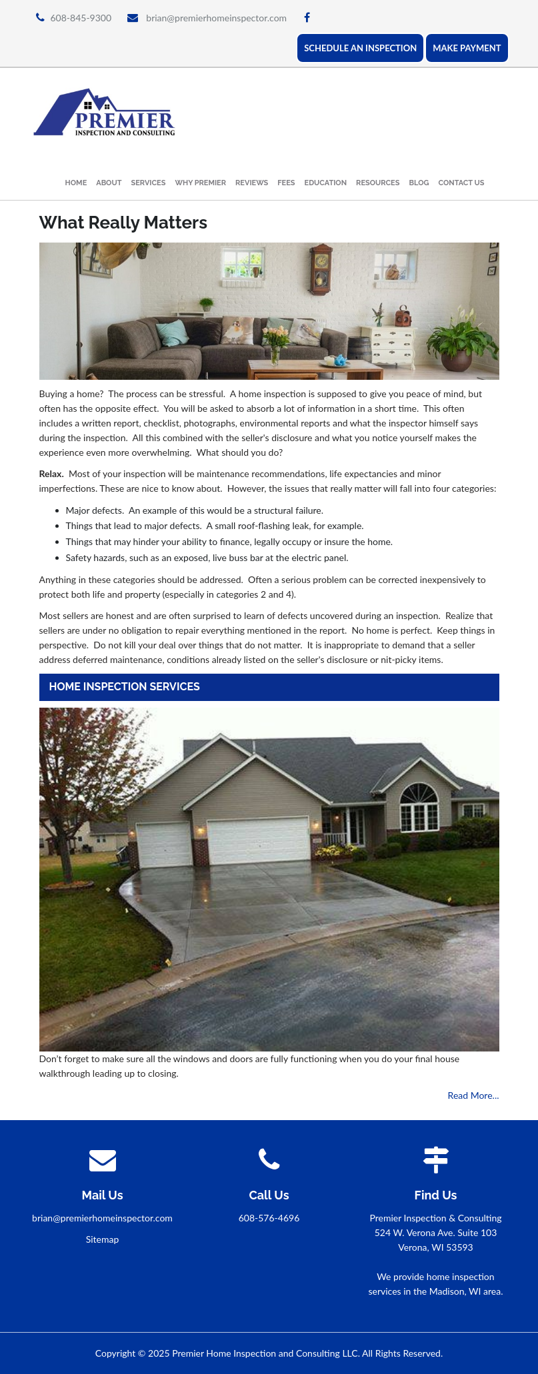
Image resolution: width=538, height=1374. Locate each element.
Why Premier (200, 183)
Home (76, 183)
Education (326, 183)
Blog (419, 183)
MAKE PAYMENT (467, 48)
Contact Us (462, 183)
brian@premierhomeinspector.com (216, 17)
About (108, 183)
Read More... (473, 1095)
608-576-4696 (269, 1217)
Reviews (251, 183)
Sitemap (102, 1239)
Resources (377, 183)
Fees (286, 183)
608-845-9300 (81, 17)
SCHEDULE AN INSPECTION (360, 48)
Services (148, 183)
